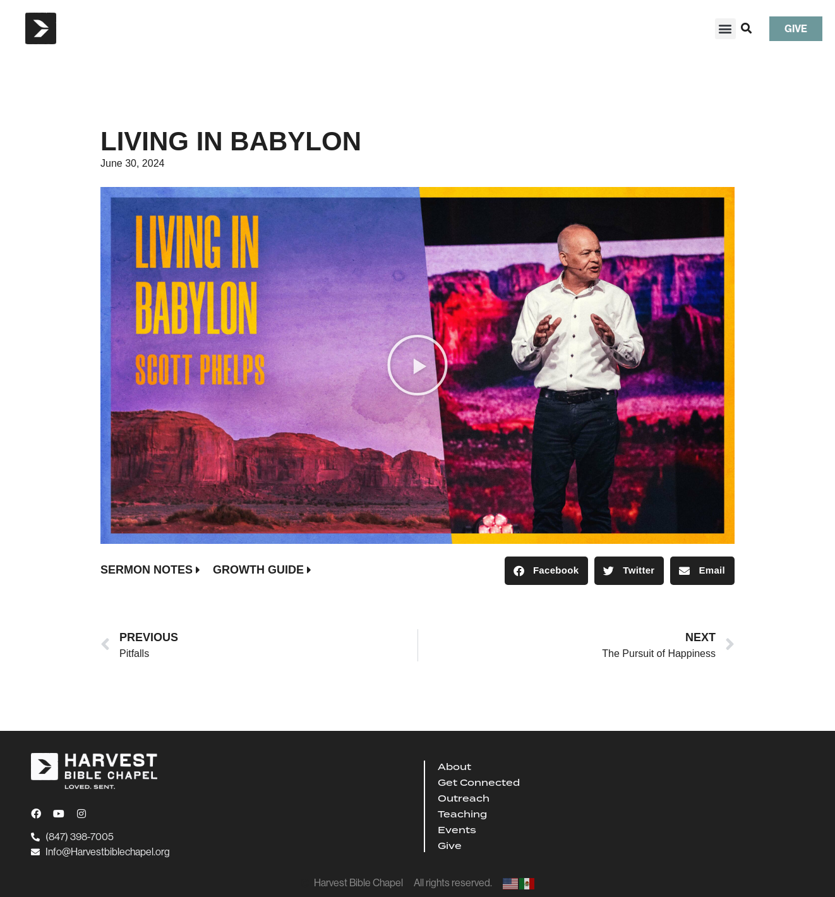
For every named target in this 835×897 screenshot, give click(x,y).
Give (450, 846)
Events (457, 830)
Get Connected (479, 782)
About (454, 767)
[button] (725, 28)
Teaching (462, 814)
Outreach (464, 798)
